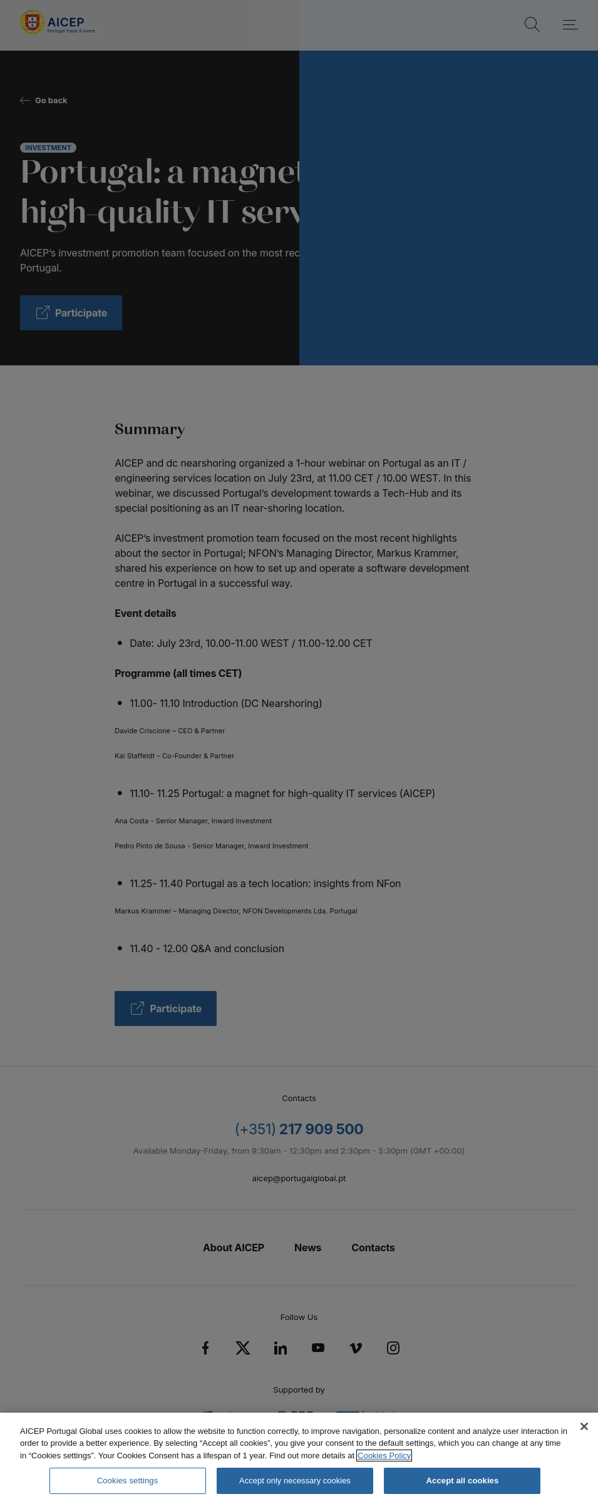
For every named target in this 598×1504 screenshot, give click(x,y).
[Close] (584, 1426)
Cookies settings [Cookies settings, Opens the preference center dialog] (127, 1480)
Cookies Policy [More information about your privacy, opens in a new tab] (384, 1455)
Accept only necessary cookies (295, 1480)
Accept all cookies (462, 1480)
